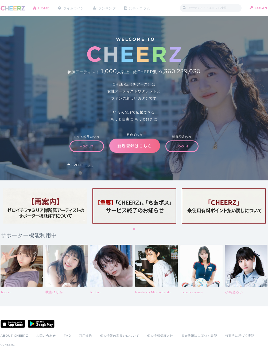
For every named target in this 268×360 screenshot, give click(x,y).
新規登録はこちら (134, 145)
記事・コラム (139, 8)
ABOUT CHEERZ (14, 335)
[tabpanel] (45, 206)
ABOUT (87, 146)
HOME (44, 8)
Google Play (41, 324)
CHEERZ (13, 8)
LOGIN (261, 8)
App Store (13, 324)
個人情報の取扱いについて (119, 335)
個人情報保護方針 (160, 335)
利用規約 (85, 335)
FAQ (67, 335)
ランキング (107, 8)
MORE (89, 166)
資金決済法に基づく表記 (199, 335)
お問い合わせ (46, 335)
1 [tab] (134, 229)
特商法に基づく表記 (240, 335)
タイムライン (73, 8)
